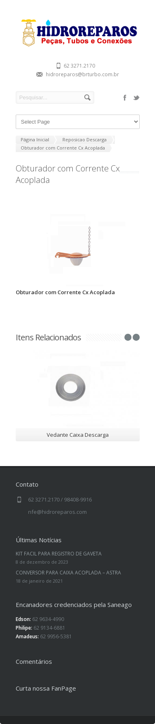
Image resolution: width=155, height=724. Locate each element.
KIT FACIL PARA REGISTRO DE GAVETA (59, 553)
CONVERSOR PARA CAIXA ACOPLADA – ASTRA (68, 572)
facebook (125, 97)
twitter (136, 97)
